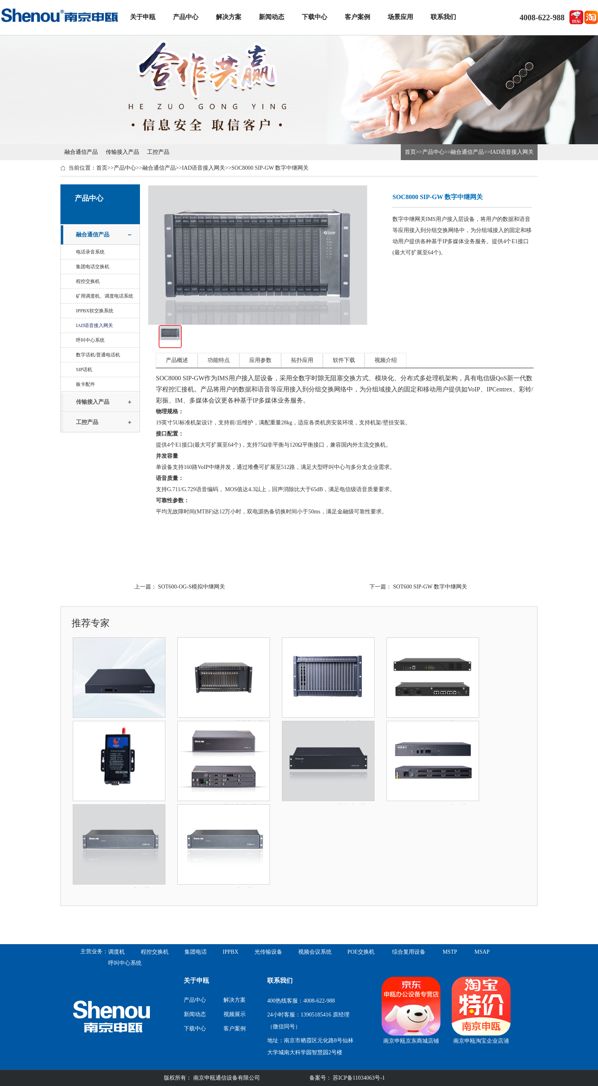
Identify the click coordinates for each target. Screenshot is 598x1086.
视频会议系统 (315, 952)
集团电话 (195, 952)
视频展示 (234, 1014)
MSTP (450, 952)
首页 (410, 152)
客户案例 (357, 17)
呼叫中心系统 (90, 340)
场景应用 (400, 17)
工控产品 (158, 152)
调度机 (116, 952)
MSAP (481, 952)
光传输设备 (268, 952)
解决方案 (228, 17)
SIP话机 (84, 369)
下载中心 (314, 17)
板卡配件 (85, 384)
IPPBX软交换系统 (94, 311)
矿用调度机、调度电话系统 (104, 296)
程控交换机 (88, 281)
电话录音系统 (90, 252)
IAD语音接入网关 (512, 152)
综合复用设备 (408, 952)
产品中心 (185, 17)
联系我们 (443, 17)
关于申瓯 (142, 17)
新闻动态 (271, 17)
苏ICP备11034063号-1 (358, 1078)
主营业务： (94, 951)
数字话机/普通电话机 (98, 355)
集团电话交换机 (92, 266)
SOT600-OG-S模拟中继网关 (191, 587)
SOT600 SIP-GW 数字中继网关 (430, 587)
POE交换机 (361, 952)
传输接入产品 (122, 152)
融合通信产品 (81, 152)
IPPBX (231, 952)
